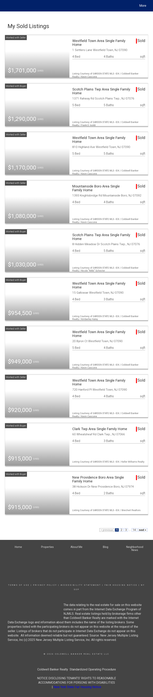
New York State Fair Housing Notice (77, 687)
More (142, 5)
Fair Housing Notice (121, 585)
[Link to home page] (7, 5)
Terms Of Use (18, 585)
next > (142, 529)
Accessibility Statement (81, 585)
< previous (107, 529)
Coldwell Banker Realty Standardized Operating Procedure (76, 669)
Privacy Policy (45, 585)
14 (134, 529)
